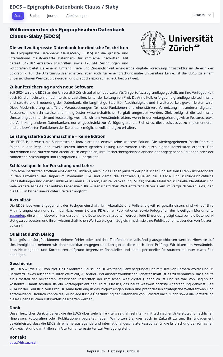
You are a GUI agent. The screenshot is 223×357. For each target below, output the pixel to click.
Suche (34, 15)
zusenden (17, 215)
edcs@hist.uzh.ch (24, 342)
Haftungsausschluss (124, 351)
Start (18, 15)
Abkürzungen (77, 15)
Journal (53, 15)
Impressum (96, 351)
